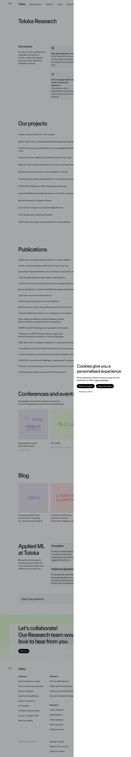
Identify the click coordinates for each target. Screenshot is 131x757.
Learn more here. (101, 380)
